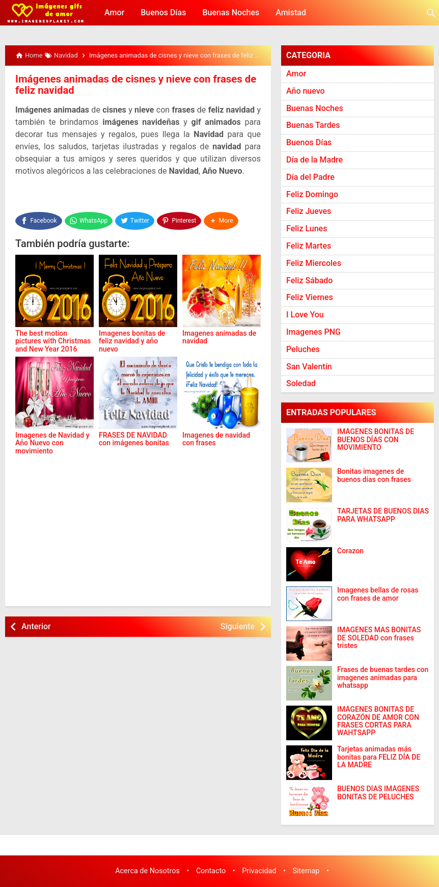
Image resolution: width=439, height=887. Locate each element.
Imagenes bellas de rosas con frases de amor (377, 594)
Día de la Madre (314, 160)
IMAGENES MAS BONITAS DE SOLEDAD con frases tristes (379, 638)
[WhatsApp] (89, 219)
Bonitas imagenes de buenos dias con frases (374, 475)
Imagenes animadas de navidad (219, 330)
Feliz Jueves (308, 211)
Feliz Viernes (309, 297)
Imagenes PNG (313, 332)
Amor (114, 12)
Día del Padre (310, 177)
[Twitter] (135, 219)
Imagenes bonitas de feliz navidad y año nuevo (132, 334)
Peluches (303, 349)
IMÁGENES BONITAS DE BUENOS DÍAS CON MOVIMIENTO (375, 439)
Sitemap (306, 871)
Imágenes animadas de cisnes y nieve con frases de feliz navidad (133, 84)
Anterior (36, 623)
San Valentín (309, 366)
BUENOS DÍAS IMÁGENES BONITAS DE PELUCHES (378, 792)
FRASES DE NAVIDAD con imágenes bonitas (134, 432)
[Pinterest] (180, 219)
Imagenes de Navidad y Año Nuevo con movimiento (52, 436)
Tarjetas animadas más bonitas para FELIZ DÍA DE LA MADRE (378, 757)
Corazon (350, 551)
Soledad (301, 383)
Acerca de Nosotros (147, 871)
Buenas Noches (230, 12)
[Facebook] (38, 219)
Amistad (291, 12)
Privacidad (259, 871)
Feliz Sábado (309, 280)
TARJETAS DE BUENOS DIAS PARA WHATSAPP (383, 515)
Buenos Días (163, 12)
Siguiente (238, 623)
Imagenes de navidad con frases (216, 432)
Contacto (211, 871)
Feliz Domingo (312, 194)
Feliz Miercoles (313, 263)
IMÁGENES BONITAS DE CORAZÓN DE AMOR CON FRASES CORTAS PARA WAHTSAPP (378, 721)
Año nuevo (305, 91)
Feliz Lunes (306, 228)
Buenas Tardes (313, 125)
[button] (222, 219)
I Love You (305, 314)
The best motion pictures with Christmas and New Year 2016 (53, 334)
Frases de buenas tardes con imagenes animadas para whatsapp (382, 677)
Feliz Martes (308, 246)
